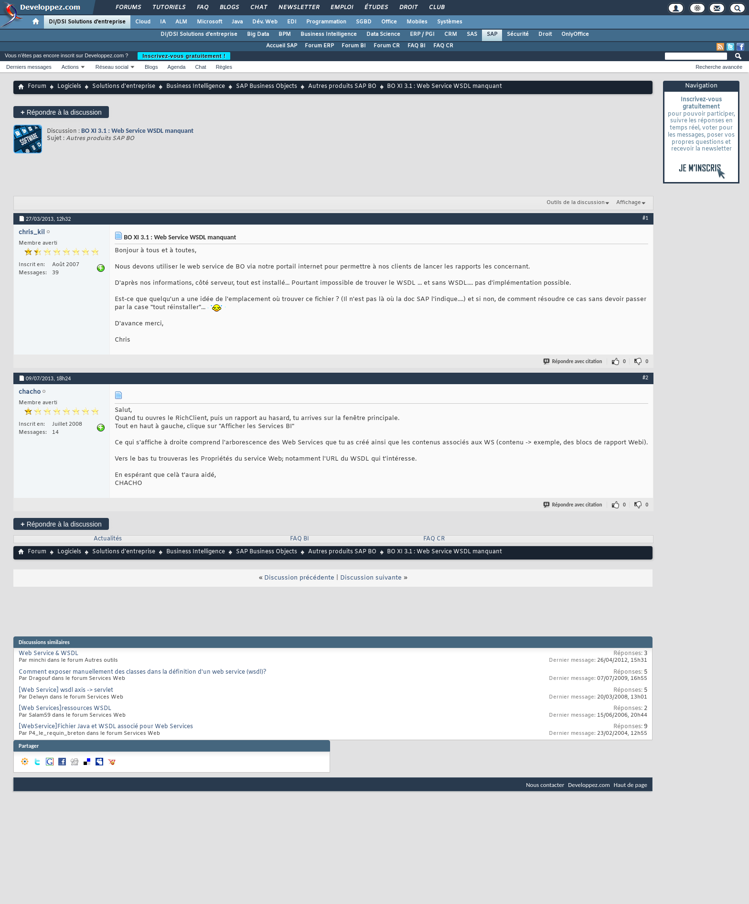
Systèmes (449, 22)
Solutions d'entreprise (123, 86)
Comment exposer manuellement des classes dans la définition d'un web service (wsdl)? (143, 672)
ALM (181, 22)
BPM (284, 34)
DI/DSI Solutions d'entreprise (87, 22)
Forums (127, 7)
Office (389, 22)
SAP (492, 34)
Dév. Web (265, 22)
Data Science (383, 34)
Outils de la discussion (575, 202)
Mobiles (417, 22)
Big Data (258, 34)
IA (163, 22)
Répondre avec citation (573, 361)
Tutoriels (168, 7)
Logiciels (69, 86)
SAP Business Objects (266, 86)
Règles (224, 67)
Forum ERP (319, 46)
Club (436, 7)
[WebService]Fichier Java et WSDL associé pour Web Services (106, 727)
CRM (450, 34)
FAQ (202, 7)
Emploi (341, 7)
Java (237, 22)
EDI (292, 22)
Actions (70, 67)
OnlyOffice (575, 34)
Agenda (176, 67)
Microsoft (209, 22)
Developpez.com (589, 784)
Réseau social (112, 67)
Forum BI (354, 46)
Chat (258, 7)
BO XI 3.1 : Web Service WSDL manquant (137, 131)
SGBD (364, 22)
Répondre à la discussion (61, 112)
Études (375, 7)
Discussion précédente (299, 578)
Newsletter (298, 7)
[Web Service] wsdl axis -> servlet (66, 690)
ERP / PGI (422, 34)
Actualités (108, 539)
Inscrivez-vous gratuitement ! (183, 56)
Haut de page (630, 784)
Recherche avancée (719, 67)
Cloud (142, 22)
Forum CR (387, 46)
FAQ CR (443, 46)
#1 (645, 218)
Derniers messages (29, 67)
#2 (645, 377)
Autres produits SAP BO (342, 86)
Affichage (628, 202)
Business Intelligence (328, 34)
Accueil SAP (281, 46)
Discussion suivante (371, 578)
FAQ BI (416, 46)
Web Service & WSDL (48, 653)
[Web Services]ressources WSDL (65, 708)
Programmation (326, 22)
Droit (408, 7)
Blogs (228, 7)
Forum (37, 86)
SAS (472, 34)
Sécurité (518, 34)
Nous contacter (545, 784)
